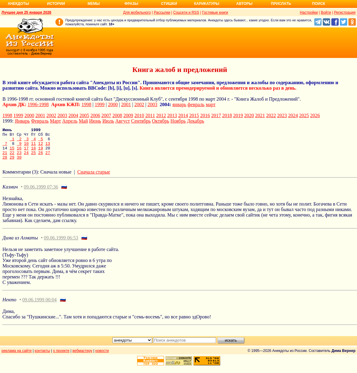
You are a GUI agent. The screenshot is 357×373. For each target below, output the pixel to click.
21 (4, 158)
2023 (282, 115)
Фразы (131, 4)
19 (40, 152)
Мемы (94, 4)
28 (4, 163)
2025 (304, 115)
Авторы (244, 4)
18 (33, 152)
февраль (196, 104)
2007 (106, 115)
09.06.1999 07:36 (41, 193)
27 (48, 158)
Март (55, 121)
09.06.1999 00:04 (39, 306)
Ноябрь (178, 121)
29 (11, 163)
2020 (249, 115)
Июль (108, 121)
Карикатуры (206, 4)
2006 (95, 115)
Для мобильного (137, 12)
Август (122, 121)
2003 (152, 104)
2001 (126, 104)
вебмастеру (82, 357)
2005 (84, 115)
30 (19, 163)
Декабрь (195, 121)
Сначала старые (93, 178)
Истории (56, 4)
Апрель (70, 121)
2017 (216, 115)
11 (33, 147)
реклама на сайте (17, 357)
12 (40, 147)
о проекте (61, 357)
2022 (271, 115)
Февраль (40, 121)
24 (26, 158)
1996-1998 (38, 104)
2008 (117, 115)
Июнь (95, 121)
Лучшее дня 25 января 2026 (26, 12)
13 (48, 147)
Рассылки (162, 12)
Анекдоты (18, 4)
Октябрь (160, 121)
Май (83, 121)
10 (26, 147)
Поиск (318, 4)
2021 (260, 115)
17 (26, 152)
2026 (315, 115)
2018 (227, 115)
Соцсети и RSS (186, 12)
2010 (139, 115)
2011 (150, 115)
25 (33, 158)
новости (102, 357)
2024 (293, 115)
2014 (183, 115)
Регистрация (344, 12)
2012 (161, 115)
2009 (128, 115)
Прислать (281, 4)
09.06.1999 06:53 (61, 244)
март (211, 104)
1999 (99, 104)
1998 (86, 104)
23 (19, 158)
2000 (113, 104)
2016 (205, 115)
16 (19, 152)
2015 (194, 115)
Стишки (169, 4)
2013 (172, 115)
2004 (73, 115)
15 (11, 152)
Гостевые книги (215, 12)
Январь (22, 121)
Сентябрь (141, 121)
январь (179, 104)
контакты (42, 357)
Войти (326, 12)
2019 (238, 115)
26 (40, 158)
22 (11, 158)
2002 (139, 104)
